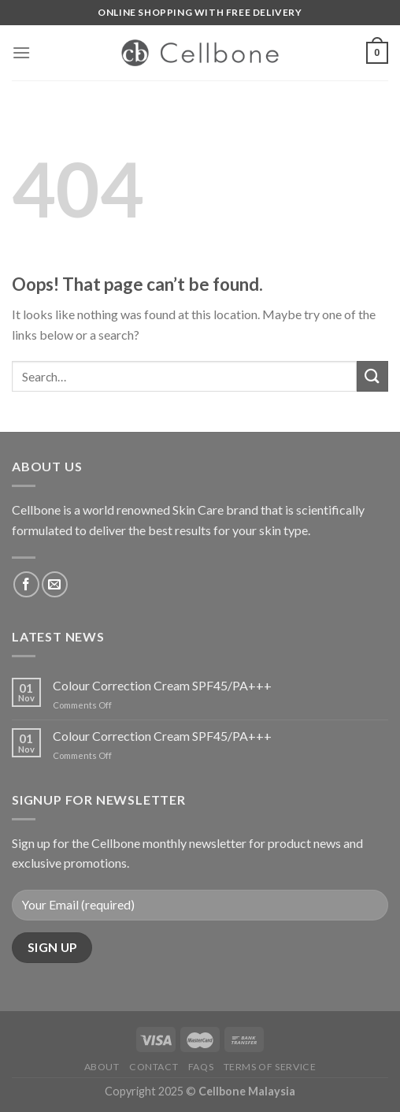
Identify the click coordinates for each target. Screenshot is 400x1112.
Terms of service (270, 1067)
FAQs (200, 1067)
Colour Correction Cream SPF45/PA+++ (162, 685)
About (102, 1067)
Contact (153, 1067)
